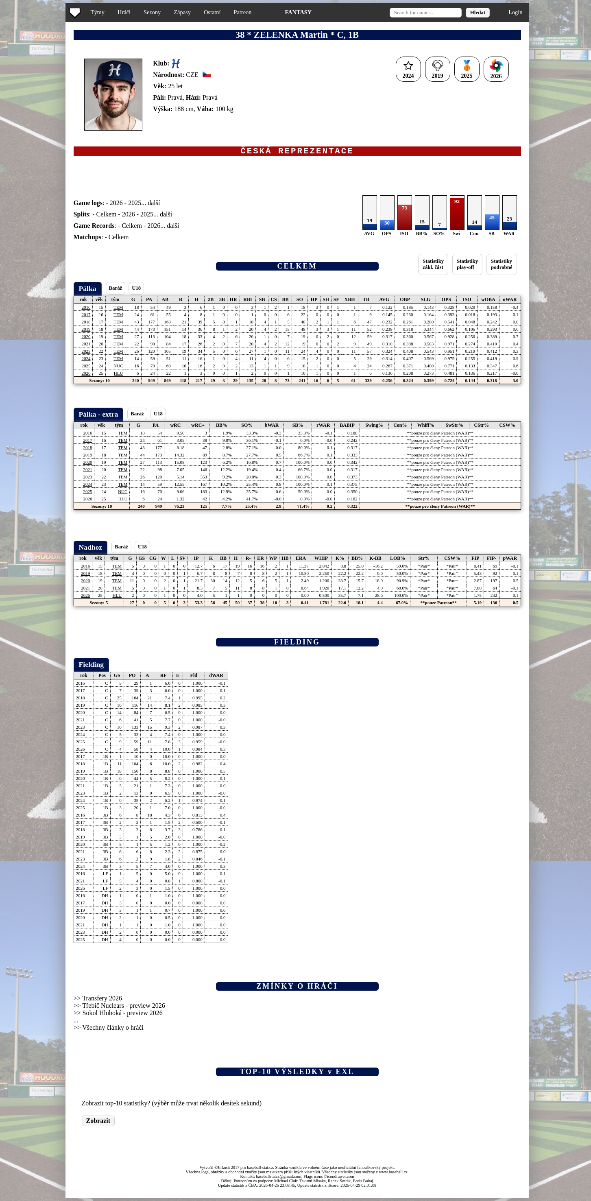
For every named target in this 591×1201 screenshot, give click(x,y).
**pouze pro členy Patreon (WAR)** (440, 434)
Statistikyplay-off (467, 266)
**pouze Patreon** (439, 604)
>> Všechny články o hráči (109, 1029)
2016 (85, 309)
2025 (134, 204)
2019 (85, 331)
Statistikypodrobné (501, 266)
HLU (118, 375)
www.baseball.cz (393, 1174)
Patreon (242, 12)
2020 (85, 338)
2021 (85, 345)
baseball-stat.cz (260, 1169)
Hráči (124, 12)
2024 (85, 360)
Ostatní (212, 12)
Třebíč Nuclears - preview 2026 (123, 1007)
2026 (116, 204)
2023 (85, 353)
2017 (85, 316)
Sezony (152, 12)
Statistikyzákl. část (433, 266)
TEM (118, 309)
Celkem (106, 216)
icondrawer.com (340, 1178)
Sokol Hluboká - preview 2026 (123, 1014)
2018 (85, 323)
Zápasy (182, 12)
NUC (118, 367)
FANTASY (298, 12)
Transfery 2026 (102, 1000)
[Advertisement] (33, 163)
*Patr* (424, 568)
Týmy (98, 12)
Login (515, 12)
